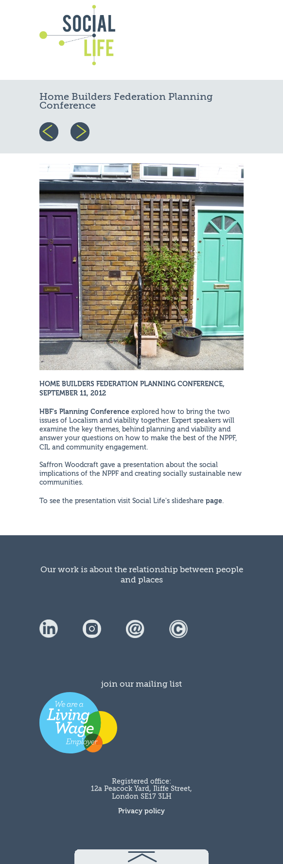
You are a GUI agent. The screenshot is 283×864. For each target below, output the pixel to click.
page (214, 501)
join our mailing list (141, 684)
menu (220, 40)
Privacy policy (141, 811)
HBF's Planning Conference (84, 412)
